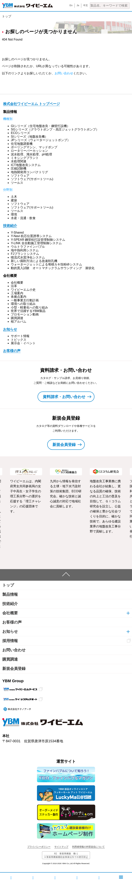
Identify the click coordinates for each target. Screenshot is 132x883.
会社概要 (17, 282)
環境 (14, 214)
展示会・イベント (23, 343)
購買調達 (17, 318)
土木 (14, 196)
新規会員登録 (14, 668)
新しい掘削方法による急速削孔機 (34, 261)
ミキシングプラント (25, 157)
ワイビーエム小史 (23, 289)
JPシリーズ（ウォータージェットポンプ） (40, 140)
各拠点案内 (18, 296)
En (70, 5)
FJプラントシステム (25, 253)
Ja (78, 5)
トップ (6, 16)
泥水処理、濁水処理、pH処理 (31, 154)
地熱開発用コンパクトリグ (29, 172)
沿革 (14, 286)
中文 (85, 5)
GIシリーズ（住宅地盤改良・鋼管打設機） (40, 126)
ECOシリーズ (20, 133)
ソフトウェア (20, 175)
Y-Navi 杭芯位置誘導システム (31, 236)
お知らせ (10, 329)
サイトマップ (61, 846)
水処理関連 (18, 161)
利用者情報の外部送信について (88, 846)
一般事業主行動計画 (25, 300)
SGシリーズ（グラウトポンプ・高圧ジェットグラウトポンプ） (55, 129)
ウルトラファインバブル (28, 246)
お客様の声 (12, 351)
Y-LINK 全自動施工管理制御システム (36, 243)
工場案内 (17, 293)
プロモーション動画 (25, 314)
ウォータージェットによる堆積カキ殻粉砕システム (46, 264)
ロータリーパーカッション (29, 150)
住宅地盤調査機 (22, 143)
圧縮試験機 (18, 168)
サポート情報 (20, 336)
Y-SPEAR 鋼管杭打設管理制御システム (38, 239)
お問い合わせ (64, 73)
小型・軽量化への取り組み (29, 307)
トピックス (18, 339)
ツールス (17, 182)
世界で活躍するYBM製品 (28, 311)
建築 (14, 200)
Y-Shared (17, 232)
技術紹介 (10, 226)
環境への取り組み (23, 303)
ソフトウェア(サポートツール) (32, 179)
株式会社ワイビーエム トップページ (31, 104)
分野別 (7, 189)
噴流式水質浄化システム (28, 257)
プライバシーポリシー (39, 846)
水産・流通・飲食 (23, 218)
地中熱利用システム (25, 250)
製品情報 (10, 594)
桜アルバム (18, 321)
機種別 (7, 118)
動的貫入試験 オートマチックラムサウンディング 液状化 (52, 268)
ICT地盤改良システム (26, 165)
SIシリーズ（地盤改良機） (29, 136)
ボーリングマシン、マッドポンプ (34, 147)
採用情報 (10, 641)
